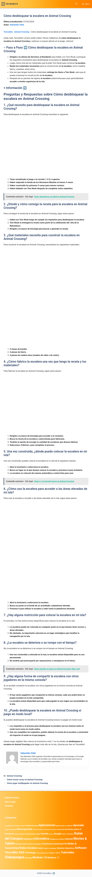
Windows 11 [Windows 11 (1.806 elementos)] (53, 857)
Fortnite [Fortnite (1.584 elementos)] (45, 833)
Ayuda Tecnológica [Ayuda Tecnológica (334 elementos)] (10, 829)
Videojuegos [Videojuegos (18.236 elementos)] (14, 857)
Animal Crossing (21, 32)
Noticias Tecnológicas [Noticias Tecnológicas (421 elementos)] (35, 844)
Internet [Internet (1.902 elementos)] (69, 838)
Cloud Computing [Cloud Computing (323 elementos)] (37, 829)
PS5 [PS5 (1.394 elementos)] (65, 844)
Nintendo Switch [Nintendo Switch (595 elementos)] (21, 844)
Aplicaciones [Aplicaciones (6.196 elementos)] (47, 825)
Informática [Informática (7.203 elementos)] (41, 838)
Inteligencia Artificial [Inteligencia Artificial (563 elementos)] (57, 839)
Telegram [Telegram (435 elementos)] (52, 853)
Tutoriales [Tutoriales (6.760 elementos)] (67, 852)
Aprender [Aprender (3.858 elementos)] (78, 825)
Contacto (9, 806)
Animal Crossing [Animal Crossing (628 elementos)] (32, 826)
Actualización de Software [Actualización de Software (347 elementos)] (12, 826)
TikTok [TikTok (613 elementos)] (57, 853)
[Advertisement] (46, 136)
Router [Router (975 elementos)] (40, 848)
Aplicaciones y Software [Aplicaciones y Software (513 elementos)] (64, 826)
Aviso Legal (10, 802)
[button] (76, 4)
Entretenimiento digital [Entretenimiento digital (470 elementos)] (32, 834)
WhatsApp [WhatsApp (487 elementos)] (28, 858)
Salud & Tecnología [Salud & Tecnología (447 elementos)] (50, 848)
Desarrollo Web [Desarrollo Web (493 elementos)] (62, 829)
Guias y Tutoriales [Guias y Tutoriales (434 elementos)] (67, 834)
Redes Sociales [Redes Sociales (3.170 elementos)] (28, 847)
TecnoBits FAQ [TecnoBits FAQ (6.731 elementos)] (14, 852)
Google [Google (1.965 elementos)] (57, 833)
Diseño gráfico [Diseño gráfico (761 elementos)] (73, 829)
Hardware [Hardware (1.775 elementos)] (28, 839)
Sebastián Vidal (17, 24)
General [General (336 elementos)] (51, 834)
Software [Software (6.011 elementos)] (81, 848)
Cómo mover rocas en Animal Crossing (24, 779)
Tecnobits (8, 32)
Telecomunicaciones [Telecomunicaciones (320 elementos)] (42, 853)
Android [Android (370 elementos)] (23, 826)
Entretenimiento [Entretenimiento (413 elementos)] (20, 834)
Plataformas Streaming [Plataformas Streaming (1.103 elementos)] (52, 844)
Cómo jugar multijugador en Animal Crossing (27, 783)
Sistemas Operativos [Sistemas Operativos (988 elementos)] (65, 848)
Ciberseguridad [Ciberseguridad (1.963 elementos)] (24, 829)
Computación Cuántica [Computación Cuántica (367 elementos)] (50, 829)
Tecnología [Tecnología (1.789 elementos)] (30, 852)
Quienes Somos (12, 797)
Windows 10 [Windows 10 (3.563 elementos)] (39, 857)
